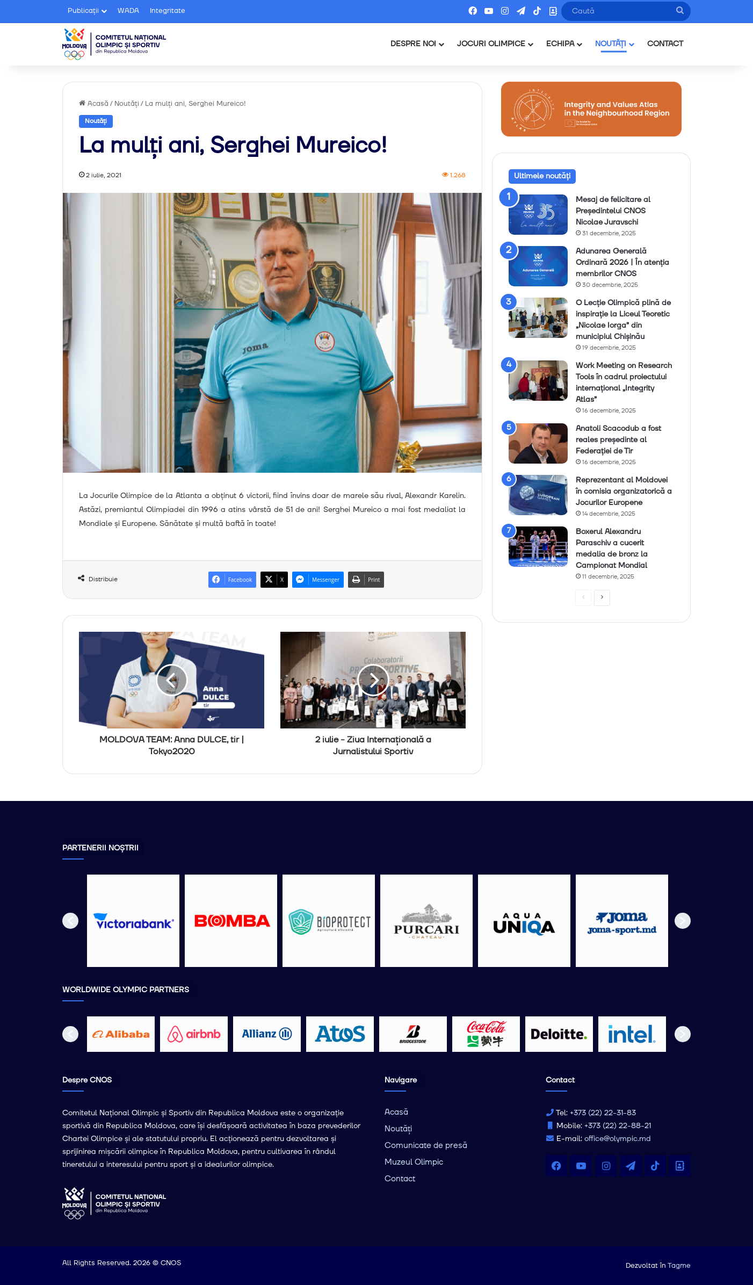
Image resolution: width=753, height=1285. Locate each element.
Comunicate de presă (426, 1145)
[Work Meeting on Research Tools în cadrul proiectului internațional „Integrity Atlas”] (538, 380)
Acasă (93, 103)
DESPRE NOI (413, 44)
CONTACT (665, 44)
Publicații (83, 10)
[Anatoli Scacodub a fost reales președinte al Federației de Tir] (538, 443)
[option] (133, 921)
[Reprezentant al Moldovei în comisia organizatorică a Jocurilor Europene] (538, 495)
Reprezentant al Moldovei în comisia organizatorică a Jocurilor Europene (624, 491)
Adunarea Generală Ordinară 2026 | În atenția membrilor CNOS (622, 263)
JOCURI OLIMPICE (491, 44)
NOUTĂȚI (610, 44)
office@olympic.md (617, 1139)
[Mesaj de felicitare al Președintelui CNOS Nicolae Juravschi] (538, 214)
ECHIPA (560, 44)
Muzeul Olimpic (414, 1162)
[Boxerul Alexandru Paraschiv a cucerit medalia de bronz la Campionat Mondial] (538, 546)
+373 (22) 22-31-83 (603, 1113)
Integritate (167, 10)
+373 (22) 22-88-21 (617, 1126)
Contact (400, 1179)
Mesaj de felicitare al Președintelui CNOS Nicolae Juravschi (613, 211)
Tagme (679, 1265)
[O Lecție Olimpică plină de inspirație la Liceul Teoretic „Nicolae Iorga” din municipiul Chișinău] (538, 318)
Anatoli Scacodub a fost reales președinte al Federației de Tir (618, 440)
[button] (70, 921)
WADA (128, 10)
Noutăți (126, 103)
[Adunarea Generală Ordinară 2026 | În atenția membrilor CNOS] (538, 266)
